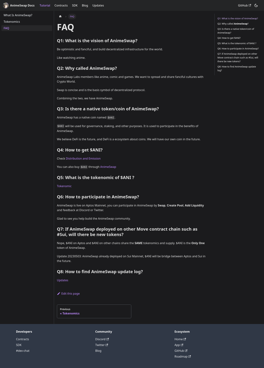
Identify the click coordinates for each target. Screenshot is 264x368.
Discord (102, 339)
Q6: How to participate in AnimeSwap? (238, 48)
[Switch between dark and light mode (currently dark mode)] (256, 5)
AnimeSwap (108, 167)
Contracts (61, 5)
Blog (85, 5)
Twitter (101, 345)
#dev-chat (22, 351)
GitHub (244, 5)
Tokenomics (12, 22)
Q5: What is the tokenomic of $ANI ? (237, 43)
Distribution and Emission (83, 158)
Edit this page (68, 294)
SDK (75, 5)
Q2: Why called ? (233, 23)
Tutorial (45, 5)
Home (180, 339)
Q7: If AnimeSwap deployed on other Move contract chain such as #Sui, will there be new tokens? (238, 57)
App (178, 345)
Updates (98, 5)
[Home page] (60, 16)
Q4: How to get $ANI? (229, 37)
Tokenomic (64, 186)
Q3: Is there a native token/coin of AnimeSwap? (236, 30)
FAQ (6, 28)
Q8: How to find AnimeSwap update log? (237, 68)
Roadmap (182, 356)
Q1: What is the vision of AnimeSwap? (238, 18)
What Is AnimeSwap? (18, 15)
